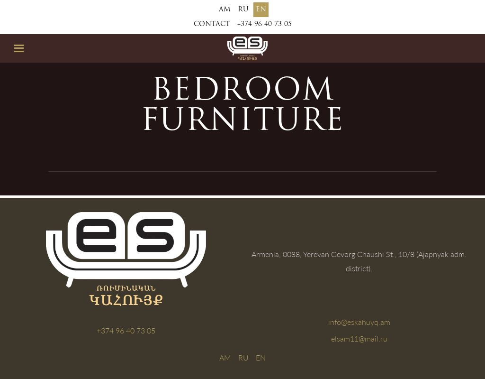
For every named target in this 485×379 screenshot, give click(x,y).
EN (261, 9)
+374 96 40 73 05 (264, 24)
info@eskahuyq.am (359, 321)
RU (243, 9)
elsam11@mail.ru (359, 338)
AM (225, 9)
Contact (212, 24)
